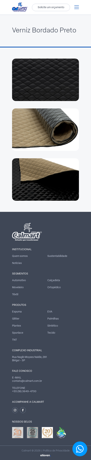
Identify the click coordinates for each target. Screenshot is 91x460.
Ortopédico (54, 287)
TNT (14, 340)
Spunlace (17, 333)
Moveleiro (18, 287)
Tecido (51, 333)
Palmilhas (53, 318)
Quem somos (20, 256)
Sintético (52, 326)
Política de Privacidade (56, 450)
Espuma (17, 311)
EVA (49, 311)
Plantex (16, 326)
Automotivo (19, 280)
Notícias (17, 263)
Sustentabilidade (57, 256)
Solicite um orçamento (51, 7)
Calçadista (53, 280)
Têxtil (15, 294)
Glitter (15, 318)
